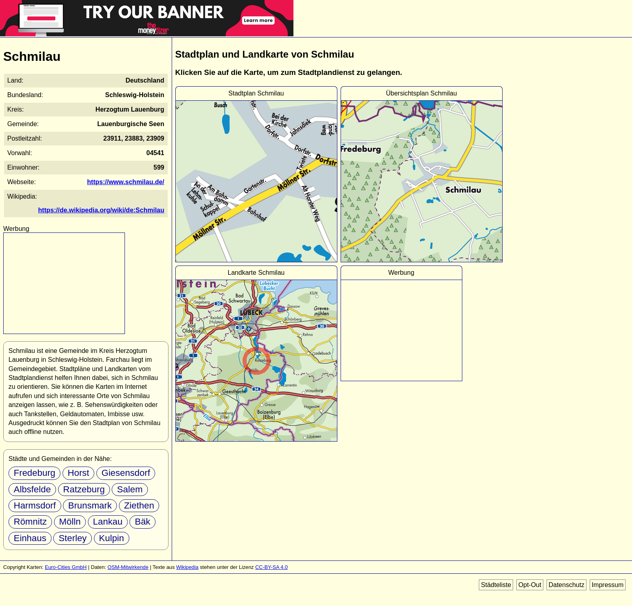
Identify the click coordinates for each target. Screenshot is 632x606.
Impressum (608, 584)
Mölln (70, 522)
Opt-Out (529, 584)
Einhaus (30, 538)
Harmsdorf (35, 505)
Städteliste (496, 584)
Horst (78, 473)
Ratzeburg (84, 489)
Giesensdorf (126, 473)
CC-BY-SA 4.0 (271, 567)
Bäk (142, 522)
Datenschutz (566, 584)
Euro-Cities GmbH (66, 567)
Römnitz (30, 522)
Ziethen (139, 505)
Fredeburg (34, 473)
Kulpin (111, 538)
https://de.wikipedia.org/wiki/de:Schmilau (101, 210)
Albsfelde (32, 489)
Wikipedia (187, 567)
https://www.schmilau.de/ (125, 181)
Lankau (108, 522)
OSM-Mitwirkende (128, 567)
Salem (129, 489)
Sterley (72, 538)
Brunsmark (90, 505)
